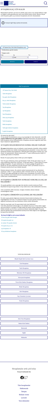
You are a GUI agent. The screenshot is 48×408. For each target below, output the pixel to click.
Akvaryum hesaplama (24, 277)
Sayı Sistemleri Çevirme (24, 296)
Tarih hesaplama (7, 121)
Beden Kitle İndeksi (24, 323)
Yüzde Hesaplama (24, 301)
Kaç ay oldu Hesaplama (9, 100)
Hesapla (12, 61)
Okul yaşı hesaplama (8, 117)
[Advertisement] (24, 37)
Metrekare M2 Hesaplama (24, 273)
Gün (2, 55)
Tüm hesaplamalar (24, 385)
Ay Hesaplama (6, 110)
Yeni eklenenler (24, 401)
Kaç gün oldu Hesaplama (9, 97)
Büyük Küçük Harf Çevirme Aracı (24, 259)
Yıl (29, 55)
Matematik (24, 328)
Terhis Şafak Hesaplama (9, 104)
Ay (14, 55)
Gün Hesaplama (24, 263)
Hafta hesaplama (7, 124)
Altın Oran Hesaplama (24, 319)
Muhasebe (24, 337)
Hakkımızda (24, 388)
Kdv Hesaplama (24, 291)
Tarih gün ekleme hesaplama (10, 128)
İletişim (24, 391)
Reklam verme (24, 395)
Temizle (35, 61)
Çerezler (24, 398)
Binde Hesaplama (24, 287)
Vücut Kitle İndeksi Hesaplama (24, 282)
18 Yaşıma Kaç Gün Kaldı (10, 90)
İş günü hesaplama (8, 131)
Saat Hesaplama (7, 114)
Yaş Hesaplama (7, 107)
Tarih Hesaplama (7, 93)
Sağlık (24, 333)
